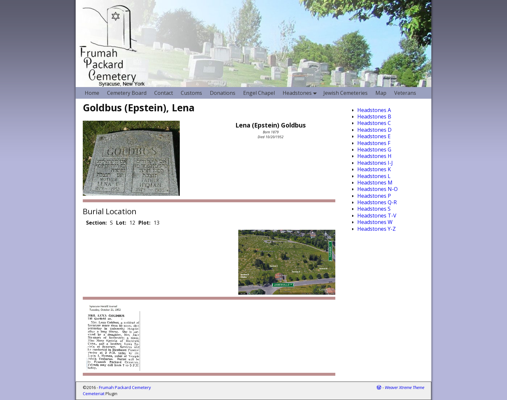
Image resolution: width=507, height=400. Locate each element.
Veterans (405, 92)
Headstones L (374, 176)
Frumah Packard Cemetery (125, 387)
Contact (163, 92)
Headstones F (373, 143)
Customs (191, 92)
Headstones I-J (375, 162)
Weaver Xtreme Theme (404, 387)
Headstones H (374, 156)
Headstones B (374, 116)
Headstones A (374, 110)
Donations (222, 92)
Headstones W (375, 222)
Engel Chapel (259, 92)
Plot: (144, 222)
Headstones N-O (377, 189)
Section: (96, 222)
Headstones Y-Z (376, 228)
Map (380, 92)
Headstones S (374, 208)
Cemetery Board (126, 92)
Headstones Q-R (377, 202)
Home (92, 92)
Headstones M (375, 182)
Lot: (121, 222)
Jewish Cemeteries (345, 92)
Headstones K (374, 169)
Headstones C (374, 123)
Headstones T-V (376, 215)
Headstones (301, 92)
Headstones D (374, 129)
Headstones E (374, 136)
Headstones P (374, 195)
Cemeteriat (93, 393)
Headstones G (374, 149)
